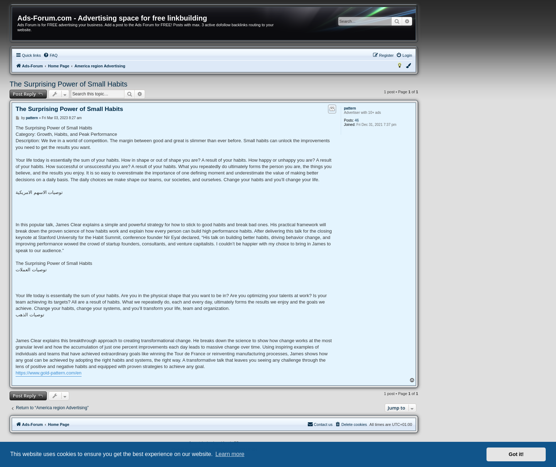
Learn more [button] (229, 454)
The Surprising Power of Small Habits (68, 84)
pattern (350, 108)
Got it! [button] (516, 454)
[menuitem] (50, 55)
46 (357, 120)
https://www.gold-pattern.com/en (49, 373)
